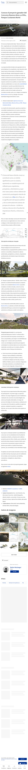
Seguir (14, 571)
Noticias (4, 582)
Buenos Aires (4, 94)
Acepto (22, 759)
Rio (14, 197)
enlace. (9, 466)
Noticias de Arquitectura (14, 582)
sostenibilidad (23, 84)
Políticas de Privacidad (10, 758)
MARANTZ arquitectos (12, 488)
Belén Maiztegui (15, 567)
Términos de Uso (3, 758)
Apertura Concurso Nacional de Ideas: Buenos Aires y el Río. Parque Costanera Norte (14, 103)
